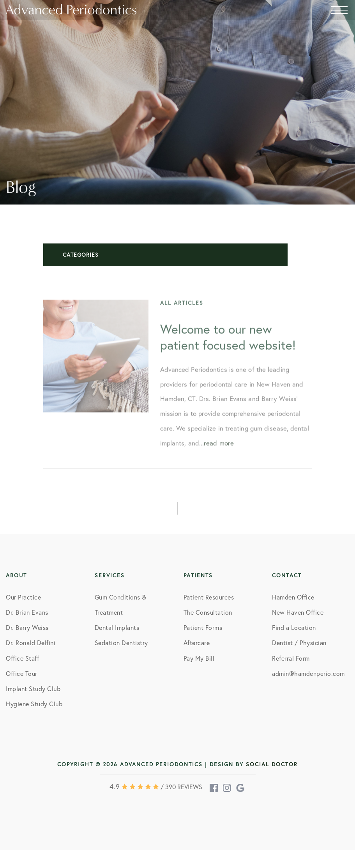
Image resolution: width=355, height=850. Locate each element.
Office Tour (21, 673)
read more (219, 448)
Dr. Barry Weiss (27, 627)
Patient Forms (203, 627)
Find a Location (294, 627)
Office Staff (22, 658)
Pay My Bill (199, 658)
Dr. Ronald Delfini (30, 642)
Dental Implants (117, 627)
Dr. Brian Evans (27, 612)
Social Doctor (272, 764)
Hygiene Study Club (34, 704)
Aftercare (197, 642)
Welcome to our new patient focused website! (228, 343)
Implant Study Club (33, 688)
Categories (81, 254)
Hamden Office (293, 597)
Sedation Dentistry (121, 642)
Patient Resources (209, 597)
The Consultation (208, 612)
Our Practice (23, 597)
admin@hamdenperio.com (308, 673)
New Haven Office (297, 612)
